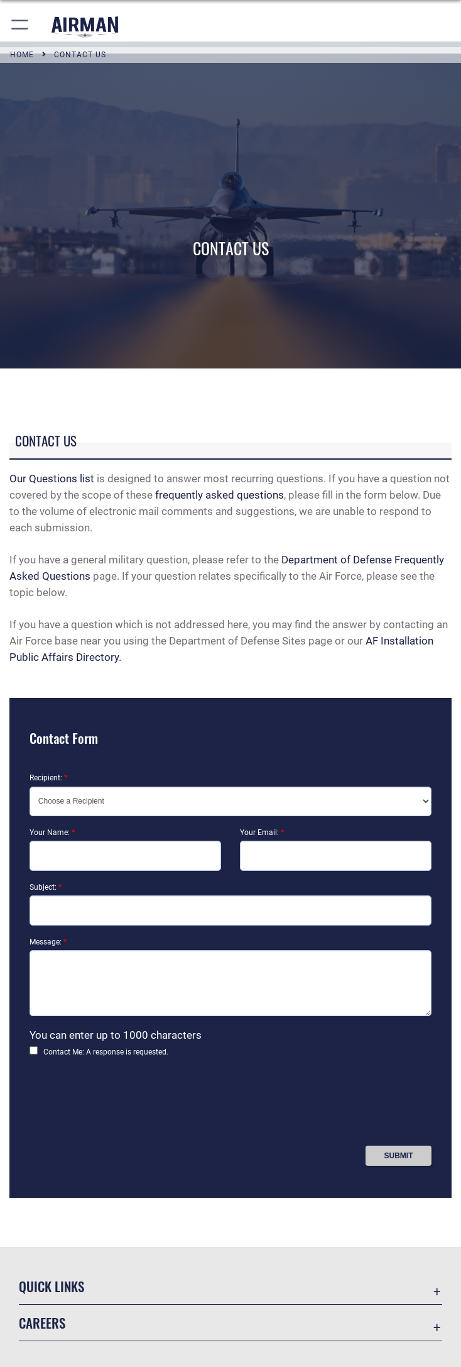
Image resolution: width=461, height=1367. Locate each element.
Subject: (46, 887)
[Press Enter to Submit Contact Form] (398, 1156)
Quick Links (51, 1286)
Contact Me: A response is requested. (105, 1052)
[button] (20, 26)
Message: (48, 942)
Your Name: (52, 832)
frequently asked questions (219, 495)
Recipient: (48, 777)
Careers (42, 1322)
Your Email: (262, 832)
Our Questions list (51, 478)
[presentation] (125, 1106)
